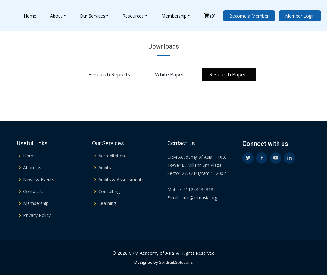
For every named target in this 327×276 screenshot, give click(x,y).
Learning (107, 203)
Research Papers (229, 76)
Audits (104, 168)
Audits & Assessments (121, 179)
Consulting (109, 191)
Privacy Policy (37, 215)
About (56, 16)
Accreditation (111, 156)
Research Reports (109, 76)
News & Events (38, 179)
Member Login (300, 16)
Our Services (92, 16)
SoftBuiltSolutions (176, 262)
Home (30, 16)
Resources (133, 16)
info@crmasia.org (198, 198)
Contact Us (34, 191)
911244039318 (198, 189)
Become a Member (249, 16)
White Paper (169, 76)
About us (32, 168)
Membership (174, 16)
